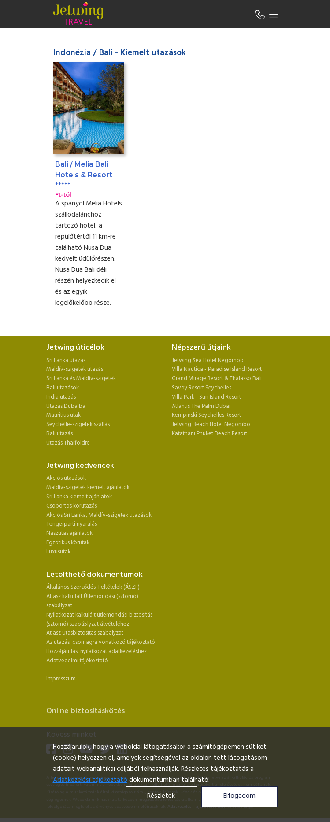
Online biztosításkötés (85, 711)
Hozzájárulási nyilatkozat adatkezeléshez (96, 651)
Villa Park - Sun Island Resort (206, 397)
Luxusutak (58, 552)
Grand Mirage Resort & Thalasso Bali (217, 378)
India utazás (61, 397)
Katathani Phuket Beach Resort (209, 433)
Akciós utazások (66, 478)
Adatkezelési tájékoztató (90, 780)
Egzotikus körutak (67, 542)
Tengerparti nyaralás (71, 524)
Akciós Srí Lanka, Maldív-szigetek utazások (99, 515)
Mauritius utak (63, 415)
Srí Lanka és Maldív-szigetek (81, 378)
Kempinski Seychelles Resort (206, 415)
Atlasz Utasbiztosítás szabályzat (84, 633)
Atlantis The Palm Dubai (201, 406)
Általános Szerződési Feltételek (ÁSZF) (93, 587)
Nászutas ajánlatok (70, 533)
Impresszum (61, 679)
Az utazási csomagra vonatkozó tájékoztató (100, 642)
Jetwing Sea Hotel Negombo (208, 360)
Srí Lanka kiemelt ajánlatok (79, 496)
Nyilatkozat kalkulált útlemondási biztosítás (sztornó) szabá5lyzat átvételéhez (99, 619)
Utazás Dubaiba (65, 406)
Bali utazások (62, 387)
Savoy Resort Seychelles (201, 387)
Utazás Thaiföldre (68, 443)
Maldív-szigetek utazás (74, 369)
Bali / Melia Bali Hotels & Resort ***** (83, 174)
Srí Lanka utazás (65, 360)
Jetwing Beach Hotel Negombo (211, 424)
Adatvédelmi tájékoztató (77, 660)
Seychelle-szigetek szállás (78, 424)
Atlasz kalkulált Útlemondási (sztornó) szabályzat (92, 601)
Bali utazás (59, 433)
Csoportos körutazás (71, 506)
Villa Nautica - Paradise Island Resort (217, 369)
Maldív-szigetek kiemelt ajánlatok (88, 487)
